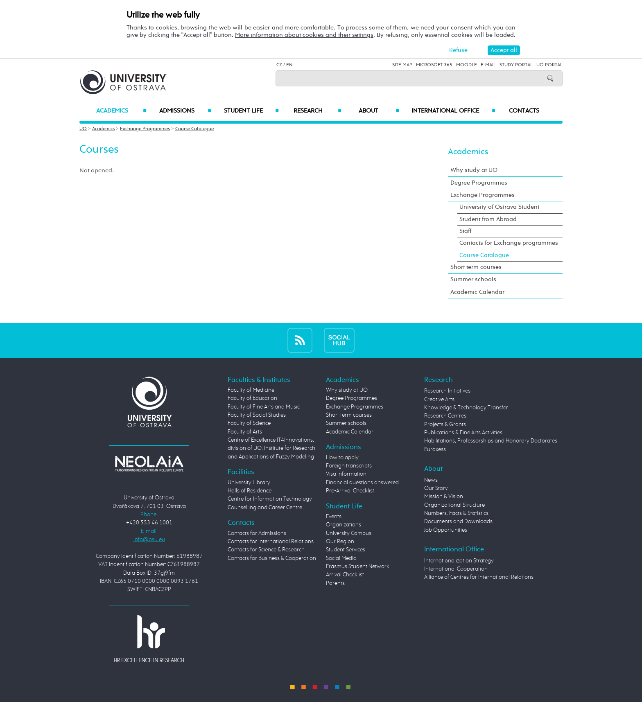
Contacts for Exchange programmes (508, 243)
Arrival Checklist (345, 575)
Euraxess (435, 449)
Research (317, 111)
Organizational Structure (454, 505)
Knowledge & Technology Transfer (466, 408)
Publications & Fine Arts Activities (463, 433)
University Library (249, 482)
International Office (453, 111)
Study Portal (516, 65)
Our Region (340, 541)
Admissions (185, 111)
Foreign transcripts (349, 466)
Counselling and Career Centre (265, 507)
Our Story (436, 488)
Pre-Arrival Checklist (350, 491)
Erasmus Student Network (357, 566)
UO (83, 128)
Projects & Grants (445, 424)
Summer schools (473, 279)
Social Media (341, 558)
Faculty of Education (252, 398)
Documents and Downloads (458, 521)
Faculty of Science (249, 423)
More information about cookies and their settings (304, 35)
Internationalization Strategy (459, 561)
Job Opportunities (445, 530)
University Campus (348, 533)
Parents (335, 583)
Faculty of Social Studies (257, 415)
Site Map (402, 65)
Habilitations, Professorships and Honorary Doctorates (490, 441)
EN (289, 65)
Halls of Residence (249, 491)
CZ (279, 65)
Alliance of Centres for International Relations (478, 577)
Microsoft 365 (434, 65)
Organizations (343, 525)
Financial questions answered (362, 482)
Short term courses (476, 267)
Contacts (524, 111)
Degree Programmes (478, 183)
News (431, 480)
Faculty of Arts (245, 432)
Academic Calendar (477, 292)
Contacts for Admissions (257, 533)
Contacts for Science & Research (266, 550)
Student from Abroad (488, 219)
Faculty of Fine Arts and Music (264, 407)
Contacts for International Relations (271, 541)
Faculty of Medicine (251, 390)
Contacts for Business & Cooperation (272, 558)
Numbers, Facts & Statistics (456, 513)
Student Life (251, 111)
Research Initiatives (447, 391)
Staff (465, 231)
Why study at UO (473, 170)
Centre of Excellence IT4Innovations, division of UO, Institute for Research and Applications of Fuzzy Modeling (271, 448)
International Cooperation (456, 569)
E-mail (488, 65)
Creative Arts (439, 399)
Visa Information (346, 474)
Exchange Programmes (145, 128)
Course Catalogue (194, 128)
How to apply (342, 457)
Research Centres (445, 416)
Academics (121, 111)
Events (333, 516)
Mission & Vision (443, 496)
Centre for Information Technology (270, 499)
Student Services (345, 550)
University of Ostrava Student (499, 207)
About (379, 111)
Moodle (466, 65)
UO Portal (549, 65)
